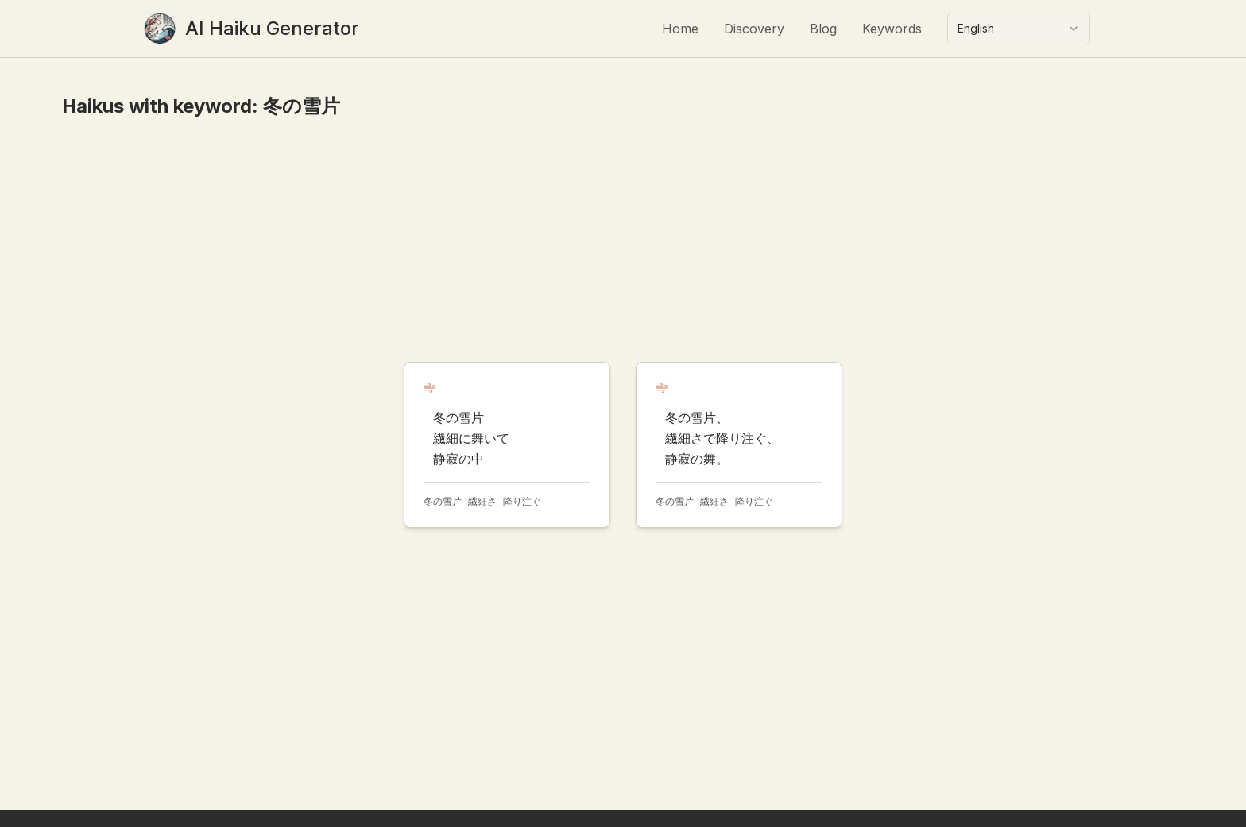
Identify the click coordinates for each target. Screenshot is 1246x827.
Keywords (892, 29)
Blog (823, 29)
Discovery (754, 29)
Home (680, 29)
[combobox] (1018, 28)
